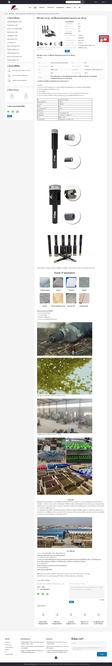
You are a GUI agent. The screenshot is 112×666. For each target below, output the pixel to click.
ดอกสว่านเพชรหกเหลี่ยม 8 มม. (20, 75)
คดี (79, 7)
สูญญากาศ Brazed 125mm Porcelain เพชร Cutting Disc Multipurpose (32, 651)
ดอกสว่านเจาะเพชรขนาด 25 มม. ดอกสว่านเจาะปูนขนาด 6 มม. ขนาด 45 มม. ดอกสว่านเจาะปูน (64, 573)
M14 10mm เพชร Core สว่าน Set (21, 70)
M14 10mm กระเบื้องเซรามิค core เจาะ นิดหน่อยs (70, 576)
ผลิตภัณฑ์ (11, 13)
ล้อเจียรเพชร (11, 32)
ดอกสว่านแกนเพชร (20, 13)
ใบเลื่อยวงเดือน (11, 49)
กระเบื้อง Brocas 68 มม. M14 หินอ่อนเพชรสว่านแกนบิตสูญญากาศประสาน (98, 622)
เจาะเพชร (10, 42)
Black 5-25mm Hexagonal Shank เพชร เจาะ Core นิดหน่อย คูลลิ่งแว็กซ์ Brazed (43, 622)
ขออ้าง (96, 2)
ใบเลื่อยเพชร (11, 25)
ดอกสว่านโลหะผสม (13, 56)
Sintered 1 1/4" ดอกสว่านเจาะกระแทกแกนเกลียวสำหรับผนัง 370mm (85, 622)
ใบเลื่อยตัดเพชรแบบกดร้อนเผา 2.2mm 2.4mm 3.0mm (57, 643)
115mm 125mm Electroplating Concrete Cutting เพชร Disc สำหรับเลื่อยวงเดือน (57, 651)
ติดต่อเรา (69, 7)
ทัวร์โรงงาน (51, 7)
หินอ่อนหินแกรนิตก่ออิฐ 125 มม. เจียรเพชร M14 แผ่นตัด (58, 647)
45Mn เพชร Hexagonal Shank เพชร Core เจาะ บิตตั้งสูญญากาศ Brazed (57, 622)
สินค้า (35, 7)
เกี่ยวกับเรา (42, 7)
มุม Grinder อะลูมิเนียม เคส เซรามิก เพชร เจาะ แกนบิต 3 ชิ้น (70, 622)
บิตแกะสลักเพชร (12, 46)
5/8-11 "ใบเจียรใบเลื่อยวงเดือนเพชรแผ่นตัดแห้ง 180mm (32, 647)
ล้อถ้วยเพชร (10, 39)
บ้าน (30, 7)
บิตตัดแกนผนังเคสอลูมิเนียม (19, 80)
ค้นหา (82, 2)
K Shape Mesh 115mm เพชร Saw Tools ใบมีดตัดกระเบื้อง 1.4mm (32, 643)
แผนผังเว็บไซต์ (9, 654)
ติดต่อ (67, 51)
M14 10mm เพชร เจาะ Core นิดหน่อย (47, 576)
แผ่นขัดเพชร (11, 35)
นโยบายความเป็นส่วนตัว (30, 664)
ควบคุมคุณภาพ (60, 7)
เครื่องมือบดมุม (11, 53)
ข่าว (75, 7)
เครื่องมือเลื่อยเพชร (13, 22)
